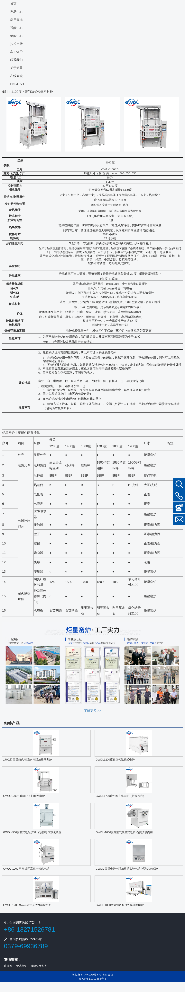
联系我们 (16, 60)
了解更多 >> (92, 710)
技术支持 (16, 44)
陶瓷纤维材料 (39, 965)
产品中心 (16, 11)
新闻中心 (16, 36)
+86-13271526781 (29, 929)
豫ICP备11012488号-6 (92, 978)
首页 (13, 3)
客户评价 (16, 52)
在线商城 (16, 76)
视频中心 (16, 28)
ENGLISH (17, 84)
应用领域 (16, 20)
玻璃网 (8, 965)
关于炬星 (16, 68)
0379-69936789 (26, 946)
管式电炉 (21, 965)
